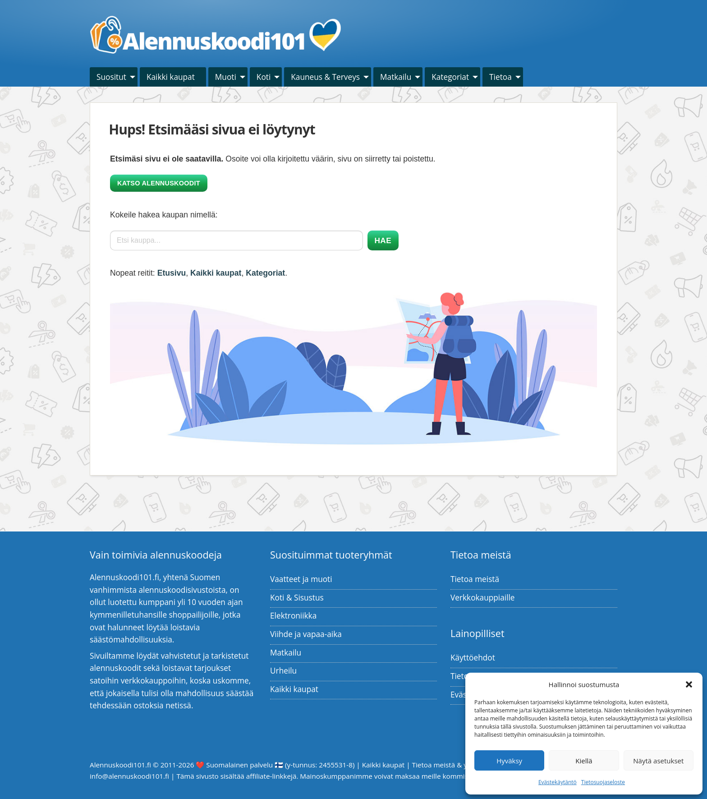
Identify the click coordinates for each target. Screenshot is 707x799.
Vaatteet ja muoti (301, 579)
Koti (264, 77)
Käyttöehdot (472, 657)
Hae (383, 240)
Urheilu (283, 670)
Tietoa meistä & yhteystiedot (457, 764)
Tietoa (500, 77)
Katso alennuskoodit (158, 183)
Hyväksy (509, 760)
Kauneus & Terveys (325, 77)
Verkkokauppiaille (482, 597)
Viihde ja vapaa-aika (306, 634)
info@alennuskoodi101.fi (129, 776)
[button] (688, 684)
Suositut (111, 77)
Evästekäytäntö (557, 782)
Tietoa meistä (474, 579)
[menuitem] (114, 77)
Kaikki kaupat (171, 77)
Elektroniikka (293, 615)
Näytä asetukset (658, 760)
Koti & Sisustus (297, 597)
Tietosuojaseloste (603, 782)
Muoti (225, 77)
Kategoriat (450, 77)
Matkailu (395, 77)
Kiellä (583, 760)
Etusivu (171, 272)
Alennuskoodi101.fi (120, 764)
